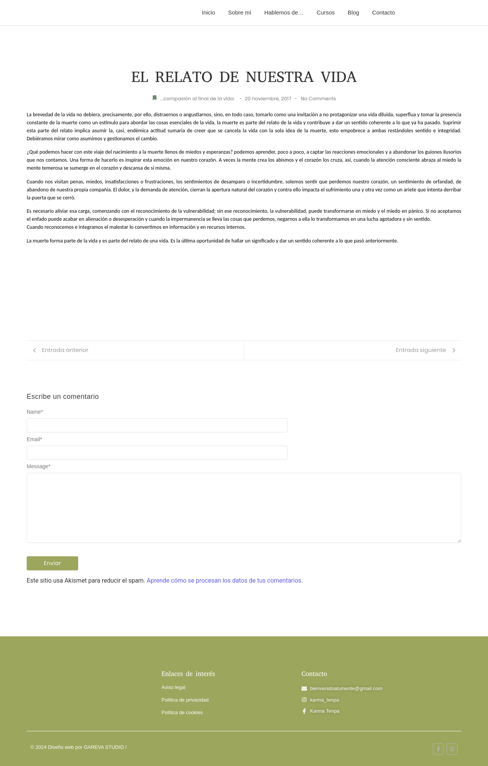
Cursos (326, 12)
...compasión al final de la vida (196, 98)
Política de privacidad (185, 700)
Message (38, 466)
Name (35, 411)
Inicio (208, 12)
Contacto (383, 12)
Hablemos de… (283, 12)
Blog (353, 12)
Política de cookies (182, 712)
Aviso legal (174, 687)
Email (34, 439)
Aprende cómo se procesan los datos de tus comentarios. (225, 580)
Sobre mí (239, 12)
